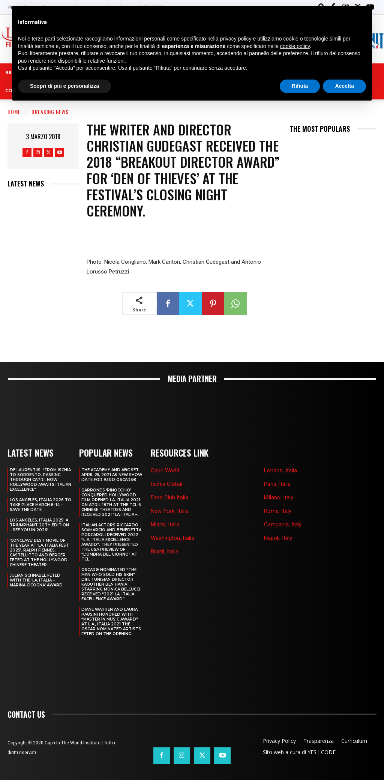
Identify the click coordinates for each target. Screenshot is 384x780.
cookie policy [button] (295, 46)
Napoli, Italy (278, 519)
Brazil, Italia (164, 532)
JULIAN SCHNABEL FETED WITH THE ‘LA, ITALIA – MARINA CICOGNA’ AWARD (36, 561)
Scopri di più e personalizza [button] (64, 86)
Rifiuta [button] (300, 86)
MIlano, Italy (278, 478)
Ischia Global (166, 464)
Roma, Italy (277, 491)
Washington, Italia (172, 519)
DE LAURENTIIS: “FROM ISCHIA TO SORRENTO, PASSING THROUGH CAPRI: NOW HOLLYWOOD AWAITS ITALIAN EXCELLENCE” (40, 460)
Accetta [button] (344, 86)
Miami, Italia (165, 505)
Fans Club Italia (169, 478)
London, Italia (280, 451)
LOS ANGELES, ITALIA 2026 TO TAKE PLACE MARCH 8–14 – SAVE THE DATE (40, 485)
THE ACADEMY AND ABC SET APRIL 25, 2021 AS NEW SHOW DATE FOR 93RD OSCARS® (111, 455)
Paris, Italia (277, 464)
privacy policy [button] (236, 39)
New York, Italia (170, 491)
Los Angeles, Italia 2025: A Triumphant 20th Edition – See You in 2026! (39, 506)
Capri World (165, 451)
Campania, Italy (283, 505)
